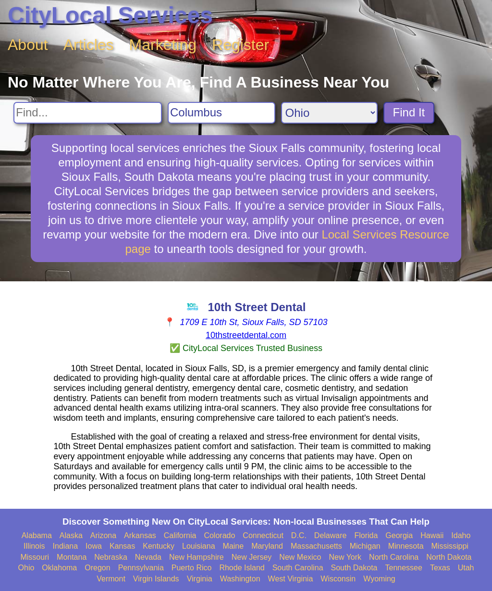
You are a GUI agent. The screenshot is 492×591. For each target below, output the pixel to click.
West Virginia (290, 579)
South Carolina (297, 568)
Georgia (399, 535)
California (180, 535)
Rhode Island (241, 568)
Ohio (26, 568)
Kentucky (158, 546)
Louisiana (198, 546)
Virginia (199, 579)
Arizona (103, 535)
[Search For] (87, 113)
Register (240, 44)
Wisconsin (338, 579)
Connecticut (263, 535)
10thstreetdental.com (246, 335)
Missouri (34, 557)
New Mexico (300, 557)
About (28, 44)
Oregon (97, 568)
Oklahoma (59, 568)
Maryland (267, 546)
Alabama (37, 535)
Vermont (111, 579)
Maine (233, 546)
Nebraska (110, 557)
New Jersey (252, 557)
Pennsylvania (141, 568)
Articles (88, 44)
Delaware (330, 535)
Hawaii (431, 535)
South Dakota (354, 568)
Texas (440, 568)
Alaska (71, 535)
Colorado (219, 535)
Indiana (65, 546)
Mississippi (449, 546)
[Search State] (329, 113)
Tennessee (403, 568)
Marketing (163, 44)
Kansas (122, 546)
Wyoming (379, 579)
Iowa (94, 546)
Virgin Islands (156, 579)
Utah (466, 568)
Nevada (148, 557)
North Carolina (393, 557)
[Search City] (221, 113)
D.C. (299, 535)
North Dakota (448, 557)
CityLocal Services (110, 15)
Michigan (365, 546)
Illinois (34, 546)
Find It (409, 112)
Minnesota (406, 546)
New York (345, 557)
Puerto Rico (192, 568)
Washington (240, 579)
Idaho (460, 535)
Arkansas (140, 535)
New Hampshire (196, 557)
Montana (71, 557)
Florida (366, 535)
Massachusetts (316, 546)
